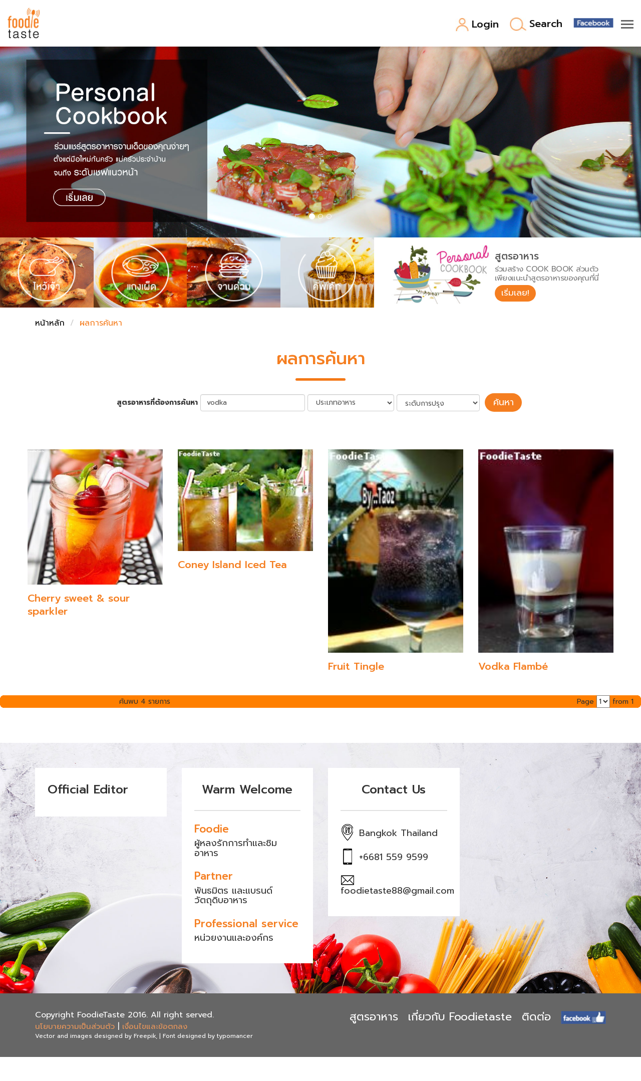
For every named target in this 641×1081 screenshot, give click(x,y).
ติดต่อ (536, 1015)
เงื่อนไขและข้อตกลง (154, 1024)
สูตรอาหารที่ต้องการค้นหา (160, 402)
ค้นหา (503, 402)
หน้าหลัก (50, 323)
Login (477, 25)
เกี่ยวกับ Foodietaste (460, 1015)
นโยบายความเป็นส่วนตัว (75, 1024)
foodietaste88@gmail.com (397, 890)
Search (536, 24)
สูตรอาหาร (374, 1015)
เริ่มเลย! (517, 294)
